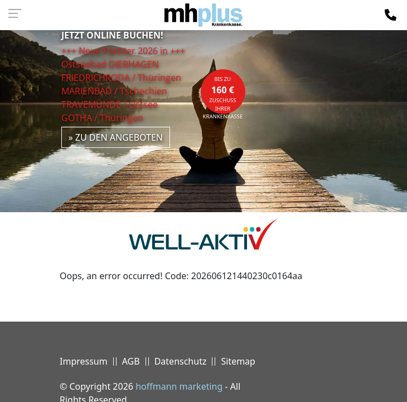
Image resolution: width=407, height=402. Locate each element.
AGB (131, 361)
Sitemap (238, 361)
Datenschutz (180, 361)
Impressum (84, 361)
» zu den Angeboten (116, 137)
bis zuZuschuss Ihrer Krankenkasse (223, 94)
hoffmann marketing (178, 386)
